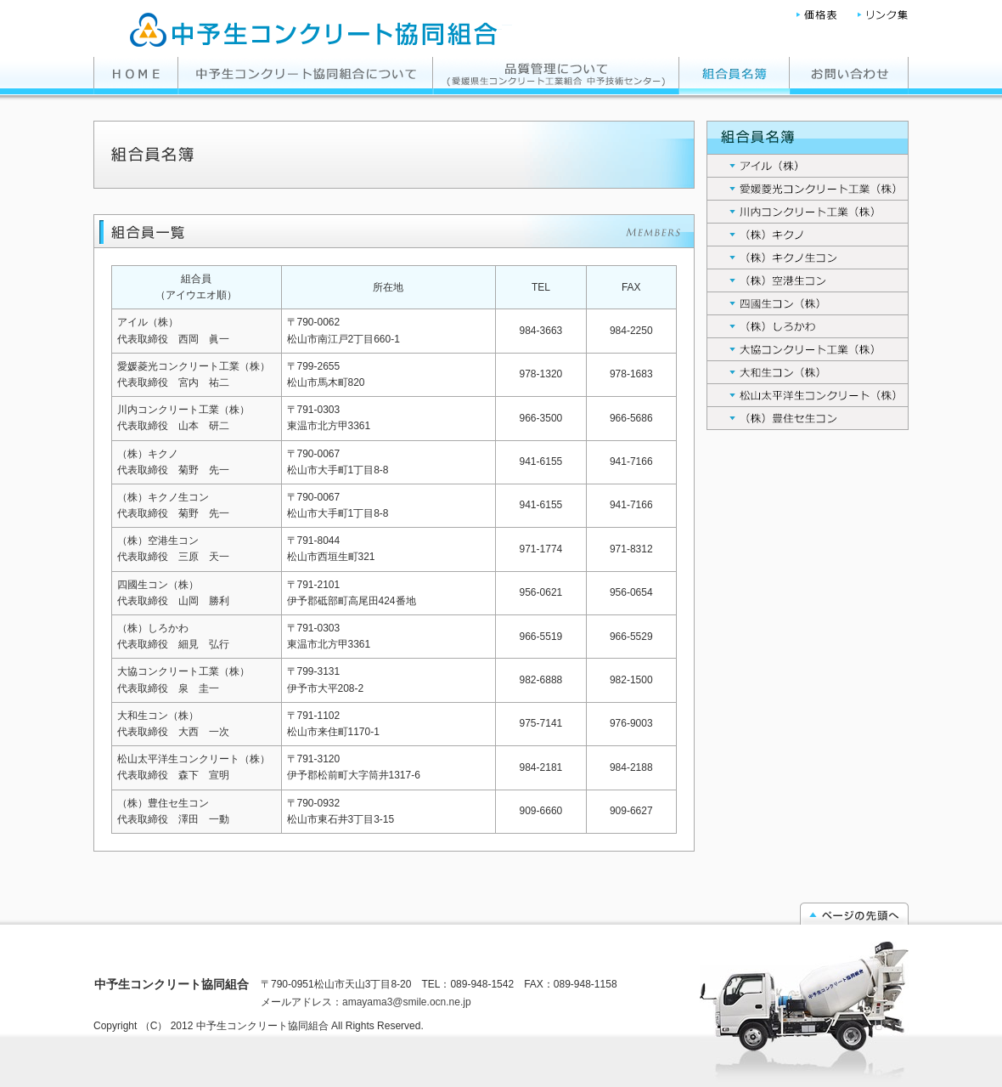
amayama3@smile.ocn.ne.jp (406, 1002)
